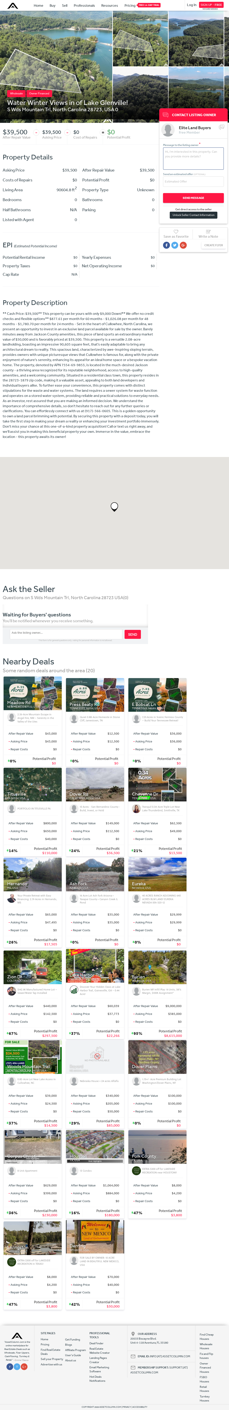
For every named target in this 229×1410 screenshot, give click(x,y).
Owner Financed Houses (205, 1368)
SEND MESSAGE (192, 198)
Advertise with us (51, 1364)
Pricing (130, 5)
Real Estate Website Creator (99, 1351)
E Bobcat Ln (144, 704)
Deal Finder (96, 1343)
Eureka (139, 883)
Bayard (76, 1066)
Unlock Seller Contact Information (192, 215)
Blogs (68, 1345)
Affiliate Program (75, 1350)
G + (24, 1367)
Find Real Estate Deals (50, 1352)
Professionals (84, 5)
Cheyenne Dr (145, 794)
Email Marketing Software (99, 1369)
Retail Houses (204, 1389)
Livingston (17, 1247)
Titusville (16, 794)
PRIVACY (127, 1407)
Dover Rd (79, 794)
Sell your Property (52, 1359)
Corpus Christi (22, 1156)
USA (109, 109)
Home (38, 5)
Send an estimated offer (184, 174)
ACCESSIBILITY (139, 1407)
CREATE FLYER (211, 245)
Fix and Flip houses (206, 1356)
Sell (64, 5)
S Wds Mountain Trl (29, 109)
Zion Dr (14, 977)
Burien (138, 977)
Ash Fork (78, 883)
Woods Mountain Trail (28, 1066)
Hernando (17, 883)
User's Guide (73, 1355)
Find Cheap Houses (207, 1336)
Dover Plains (144, 1066)
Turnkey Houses (205, 1398)
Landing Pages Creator (98, 1360)
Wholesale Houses (206, 1346)
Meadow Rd (19, 702)
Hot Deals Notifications (97, 1379)
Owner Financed (39, 93)
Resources (109, 5)
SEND (132, 634)
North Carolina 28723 (77, 109)
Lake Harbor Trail (87, 975)
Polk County (144, 1156)
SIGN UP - (211, 5)
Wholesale (16, 93)
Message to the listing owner (182, 145)
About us (70, 1360)
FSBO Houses (204, 1379)
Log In (192, 4)
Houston (78, 1156)
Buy (52, 5)
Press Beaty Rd (85, 704)
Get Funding (72, 1339)
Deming (77, 1246)
